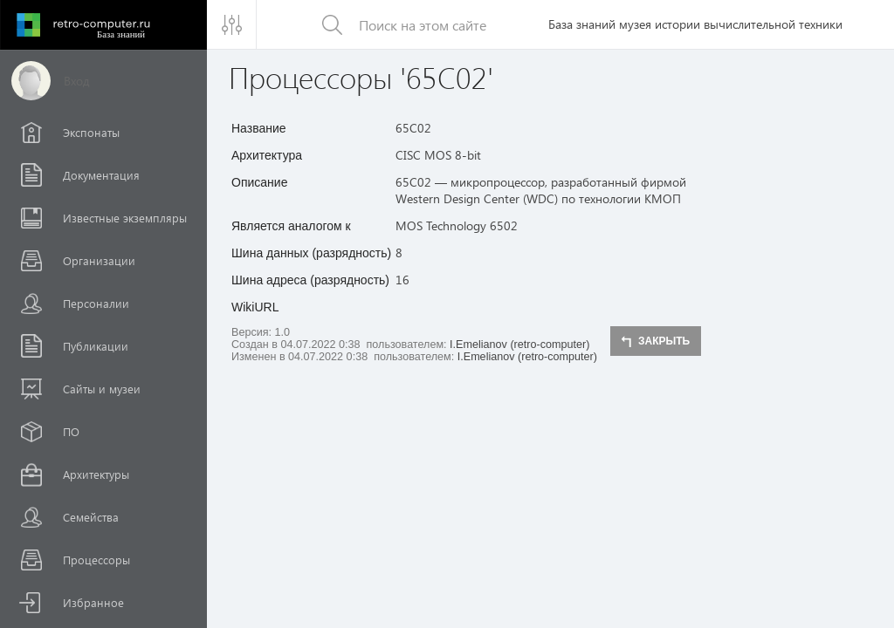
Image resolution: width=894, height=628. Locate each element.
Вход (77, 80)
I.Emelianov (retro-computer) (519, 344)
